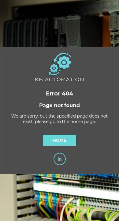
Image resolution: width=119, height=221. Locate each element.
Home (60, 140)
